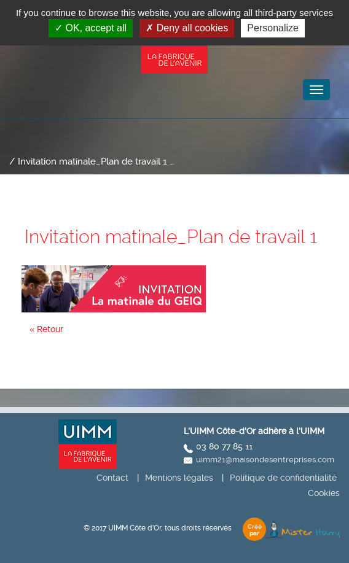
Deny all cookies (187, 28)
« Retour (46, 329)
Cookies (324, 493)
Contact (112, 478)
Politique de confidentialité (283, 478)
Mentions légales (179, 478)
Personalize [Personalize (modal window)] (273, 28)
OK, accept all (91, 28)
